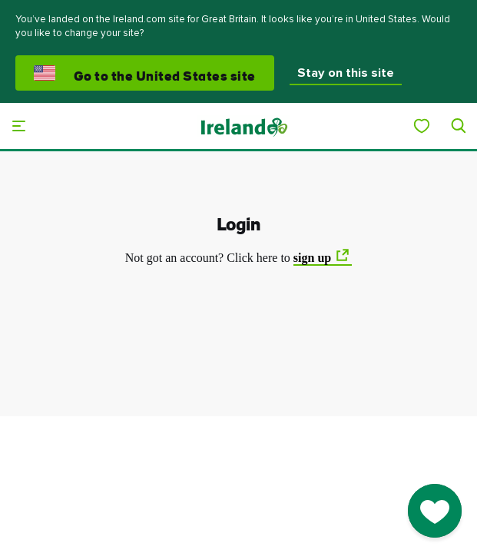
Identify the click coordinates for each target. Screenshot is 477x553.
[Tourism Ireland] (243, 126)
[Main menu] (18, 126)
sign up (312, 257)
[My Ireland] (421, 126)
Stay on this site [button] (345, 73)
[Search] (458, 126)
